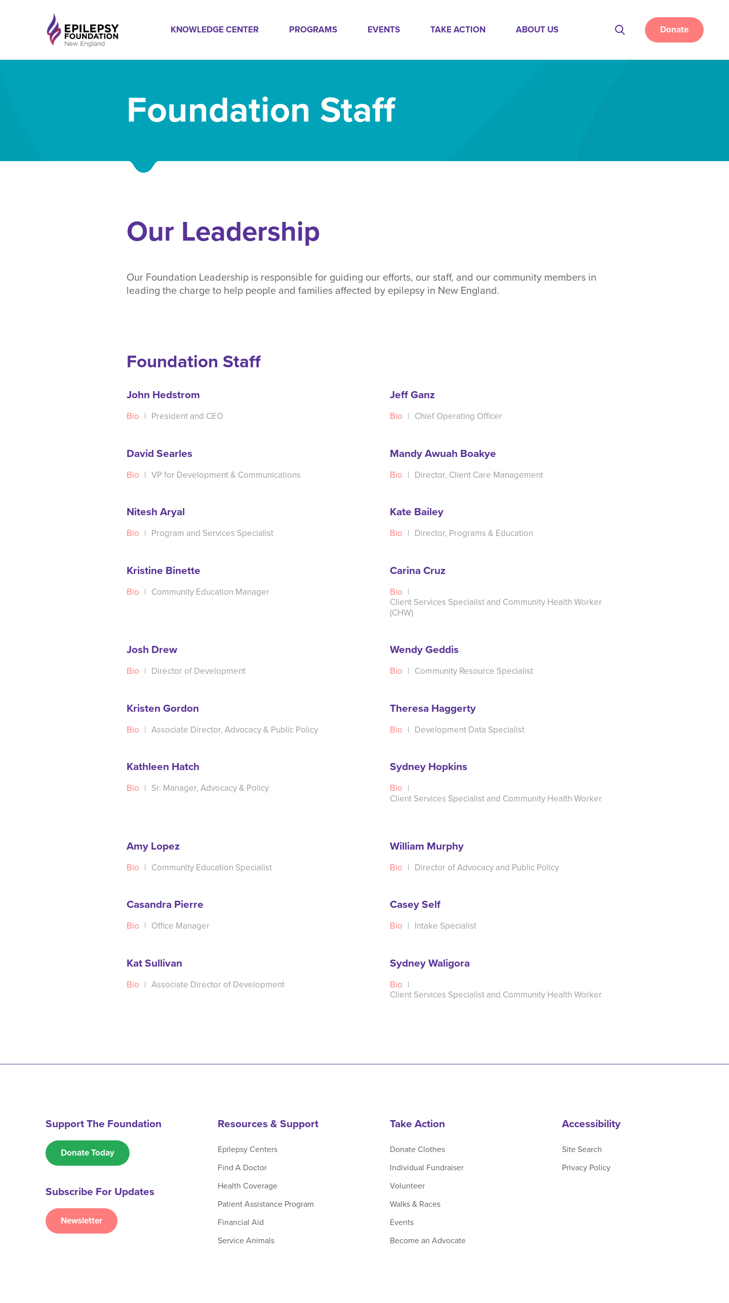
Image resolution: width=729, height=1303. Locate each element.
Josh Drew (152, 649)
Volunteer (407, 1186)
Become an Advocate (428, 1241)
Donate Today (87, 1152)
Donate (674, 29)
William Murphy (427, 846)
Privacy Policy (586, 1168)
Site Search (582, 1149)
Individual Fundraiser (427, 1168)
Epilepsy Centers (247, 1149)
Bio (133, 416)
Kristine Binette (163, 570)
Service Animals (246, 1241)
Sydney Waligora (430, 963)
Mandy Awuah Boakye (443, 453)
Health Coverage (247, 1186)
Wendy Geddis (424, 649)
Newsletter (81, 1220)
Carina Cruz (418, 570)
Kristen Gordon (163, 708)
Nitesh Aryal (156, 512)
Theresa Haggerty (433, 708)
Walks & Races (415, 1204)
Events (384, 29)
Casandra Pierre (165, 904)
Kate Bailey (416, 512)
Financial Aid (241, 1222)
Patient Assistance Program (266, 1204)
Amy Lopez (153, 846)
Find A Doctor (242, 1168)
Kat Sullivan (154, 963)
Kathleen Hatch (163, 766)
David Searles (159, 453)
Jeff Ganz (412, 395)
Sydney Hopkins (428, 766)
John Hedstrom (163, 395)
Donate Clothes (417, 1149)
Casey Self (415, 904)
